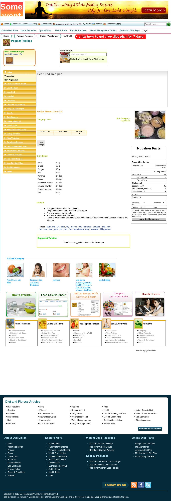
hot (109, 227)
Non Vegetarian (11, 80)
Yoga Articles (111, 333)
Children (13, 335)
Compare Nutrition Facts (67, 24)
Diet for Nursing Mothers (52, 342)
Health (106, 410)
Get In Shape (54, 469)
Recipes (75, 407)
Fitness (43, 410)
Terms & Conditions (146, 340)
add (104, 227)
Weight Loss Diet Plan (14, 281)
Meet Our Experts (21, 24)
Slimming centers (143, 420)
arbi (63, 227)
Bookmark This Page (130, 30)
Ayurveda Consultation (115, 340)
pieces (74, 227)
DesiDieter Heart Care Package (103, 465)
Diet (9, 420)
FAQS (140, 342)
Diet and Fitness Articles (22, 401)
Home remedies (47, 413)
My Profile (86, 24)
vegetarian (79, 229)
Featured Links (14, 463)
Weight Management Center (103, 30)
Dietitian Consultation (113, 420)
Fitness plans (109, 423)
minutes (88, 227)
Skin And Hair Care (18, 333)
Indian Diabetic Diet (144, 410)
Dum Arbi (51, 227)
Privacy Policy (14, 469)
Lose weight (45, 420)
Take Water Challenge (58, 447)
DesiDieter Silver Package (101, 444)
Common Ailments (17, 331)
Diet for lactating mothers (115, 413)
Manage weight (142, 417)
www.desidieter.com (149, 219)
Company (142, 331)
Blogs (10, 453)
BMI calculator (14, 407)
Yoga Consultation (113, 338)
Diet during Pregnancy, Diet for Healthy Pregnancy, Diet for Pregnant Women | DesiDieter (84, 285)
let (61, 229)
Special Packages (97, 455)
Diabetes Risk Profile (58, 456)
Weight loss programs (81, 420)
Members (111, 24)
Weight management (81, 423)
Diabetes (11, 413)
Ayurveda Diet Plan (50, 335)
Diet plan (11, 423)
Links (51, 475)
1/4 (58, 227)
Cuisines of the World (83, 333)
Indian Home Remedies (146, 413)
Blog (34, 24)
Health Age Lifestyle (57, 453)
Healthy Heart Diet (49, 338)
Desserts (78, 342)
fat (41, 229)
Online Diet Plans (10, 30)
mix (46, 229)
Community (46, 24)
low (66, 229)
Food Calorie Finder (57, 459)
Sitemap (11, 475)
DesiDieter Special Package (101, 450)
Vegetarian (9, 76)
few (80, 227)
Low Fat (77, 340)
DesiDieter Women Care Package (104, 468)
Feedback (12, 459)
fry (68, 227)
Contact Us (142, 338)
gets (56, 229)
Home (6, 24)
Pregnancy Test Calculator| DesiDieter (36, 282)
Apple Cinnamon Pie (13, 54)
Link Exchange (14, 466)
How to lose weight (48, 417)
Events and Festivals (58, 466)
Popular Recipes (78, 30)
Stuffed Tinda (104, 280)
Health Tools (61, 30)
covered (95, 229)
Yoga (105, 407)
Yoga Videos (111, 331)
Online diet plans (47, 423)
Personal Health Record (59, 450)
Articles (99, 24)
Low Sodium (79, 335)
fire (71, 229)
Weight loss (77, 413)
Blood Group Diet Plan (145, 456)
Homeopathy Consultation (117, 342)
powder (97, 227)
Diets (42, 407)
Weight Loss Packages (100, 437)
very (87, 229)
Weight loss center (80, 417)
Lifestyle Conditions (18, 340)
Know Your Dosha (113, 335)
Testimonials (54, 463)
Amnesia (56, 280)
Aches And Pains (17, 338)
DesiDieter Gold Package (100, 447)
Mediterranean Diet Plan (146, 453)
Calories (11, 410)
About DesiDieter (15, 447)
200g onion (105, 229)
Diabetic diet (13, 417)
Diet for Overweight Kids (52, 340)
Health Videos (55, 444)
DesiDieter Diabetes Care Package (104, 461)
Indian (76, 331)
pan (51, 229)
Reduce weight (78, 410)
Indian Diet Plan (48, 333)
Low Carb (78, 338)
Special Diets (45, 30)
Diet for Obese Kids (112, 417)
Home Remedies (28, 30)
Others (13, 342)
